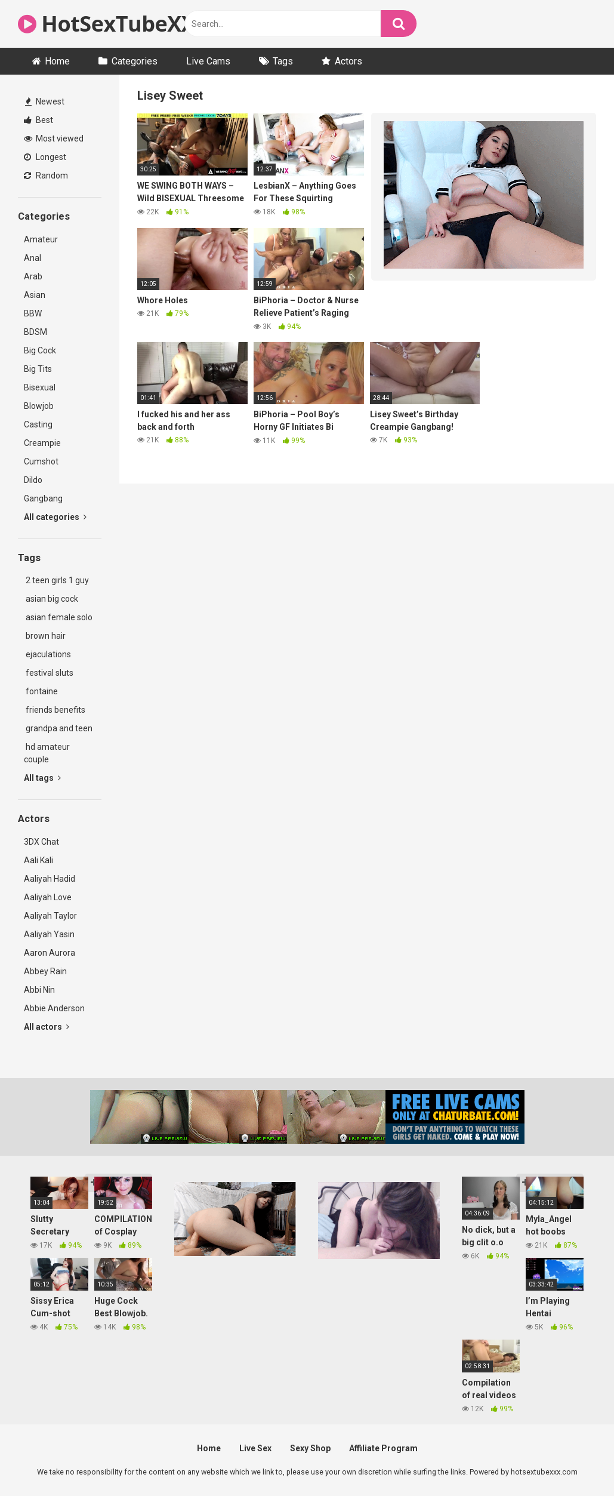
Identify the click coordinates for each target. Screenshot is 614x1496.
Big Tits (38, 369)
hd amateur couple (47, 753)
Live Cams (208, 61)
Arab (33, 276)
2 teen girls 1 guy (56, 580)
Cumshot (41, 461)
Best (38, 120)
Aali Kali (38, 860)
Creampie (42, 443)
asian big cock (51, 599)
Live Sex (255, 1448)
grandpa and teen (58, 728)
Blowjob (39, 406)
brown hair (45, 636)
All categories (55, 517)
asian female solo (58, 617)
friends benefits (54, 710)
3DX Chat (41, 841)
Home (57, 61)
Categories (135, 61)
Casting (38, 424)
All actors (46, 1027)
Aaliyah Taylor (50, 916)
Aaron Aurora (49, 953)
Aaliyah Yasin (49, 934)
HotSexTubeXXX (113, 23)
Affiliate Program (383, 1448)
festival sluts (48, 673)
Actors (348, 61)
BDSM (35, 332)
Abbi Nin (39, 990)
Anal (32, 258)
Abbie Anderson (54, 1008)
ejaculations (47, 654)
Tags (283, 61)
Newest (44, 101)
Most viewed (54, 138)
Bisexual (39, 387)
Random (46, 175)
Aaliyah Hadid (49, 879)
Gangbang (43, 498)
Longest (45, 157)
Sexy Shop (310, 1448)
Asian (34, 295)
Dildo (33, 480)
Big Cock (40, 350)
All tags (42, 778)
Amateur (41, 239)
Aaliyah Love (48, 897)
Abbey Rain (45, 971)
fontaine (41, 691)
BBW (33, 313)
